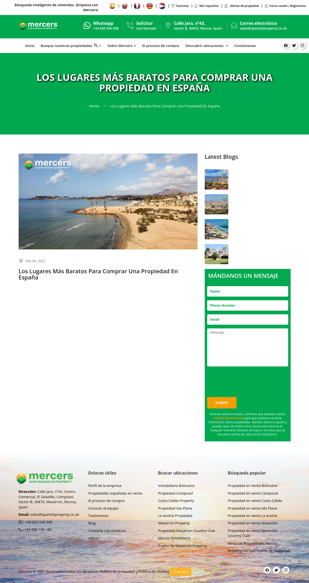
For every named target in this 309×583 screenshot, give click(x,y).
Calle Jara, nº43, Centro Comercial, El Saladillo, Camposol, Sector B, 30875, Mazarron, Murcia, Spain (48, 499)
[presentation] (243, 379)
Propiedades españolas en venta (115, 493)
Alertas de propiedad (241, 6)
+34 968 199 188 (37, 529)
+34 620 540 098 (38, 522)
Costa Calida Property (176, 500)
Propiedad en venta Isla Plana (252, 508)
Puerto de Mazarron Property (182, 545)
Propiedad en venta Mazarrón (253, 523)
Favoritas (180, 6)
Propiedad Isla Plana (175, 508)
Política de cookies (154, 571)
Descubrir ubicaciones (205, 45)
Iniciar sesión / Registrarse (285, 6)
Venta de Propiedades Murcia (252, 543)
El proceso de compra (160, 45)
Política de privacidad (118, 571)
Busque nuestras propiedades (69, 45)
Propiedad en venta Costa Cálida (255, 500)
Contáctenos (245, 45)
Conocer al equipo (103, 508)
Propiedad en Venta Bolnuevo (253, 485)
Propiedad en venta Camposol (253, 493)
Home (94, 105)
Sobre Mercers (119, 45)
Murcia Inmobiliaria (174, 538)
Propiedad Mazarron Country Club (186, 530)
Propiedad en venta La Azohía (252, 515)
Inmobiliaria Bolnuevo (176, 485)
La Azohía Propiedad (175, 515)
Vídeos (94, 538)
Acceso (180, 571)
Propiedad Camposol (175, 493)
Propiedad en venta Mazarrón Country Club (253, 533)
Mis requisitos (206, 6)
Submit (221, 402)
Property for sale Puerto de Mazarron (259, 550)
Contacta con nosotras (107, 530)
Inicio (30, 45)
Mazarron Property (174, 523)
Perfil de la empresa (104, 485)
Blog (92, 523)
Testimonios (98, 515)
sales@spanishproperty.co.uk (263, 28)
